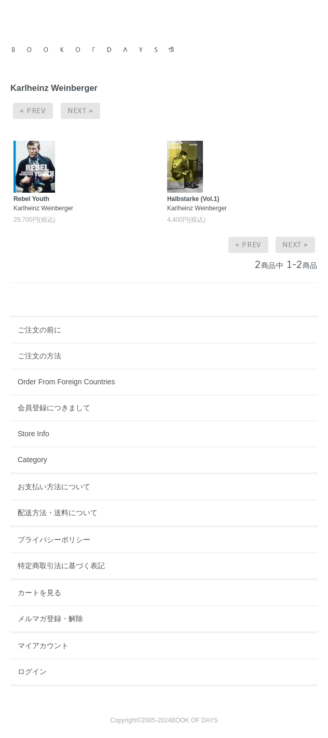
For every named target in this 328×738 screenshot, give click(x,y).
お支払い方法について (54, 486)
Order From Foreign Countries (66, 382)
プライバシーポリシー (54, 539)
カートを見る (39, 592)
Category (32, 459)
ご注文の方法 (39, 356)
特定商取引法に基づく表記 (61, 565)
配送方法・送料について (58, 512)
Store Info (33, 434)
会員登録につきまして (54, 408)
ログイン (32, 671)
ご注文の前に (39, 330)
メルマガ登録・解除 (50, 618)
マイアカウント (43, 645)
